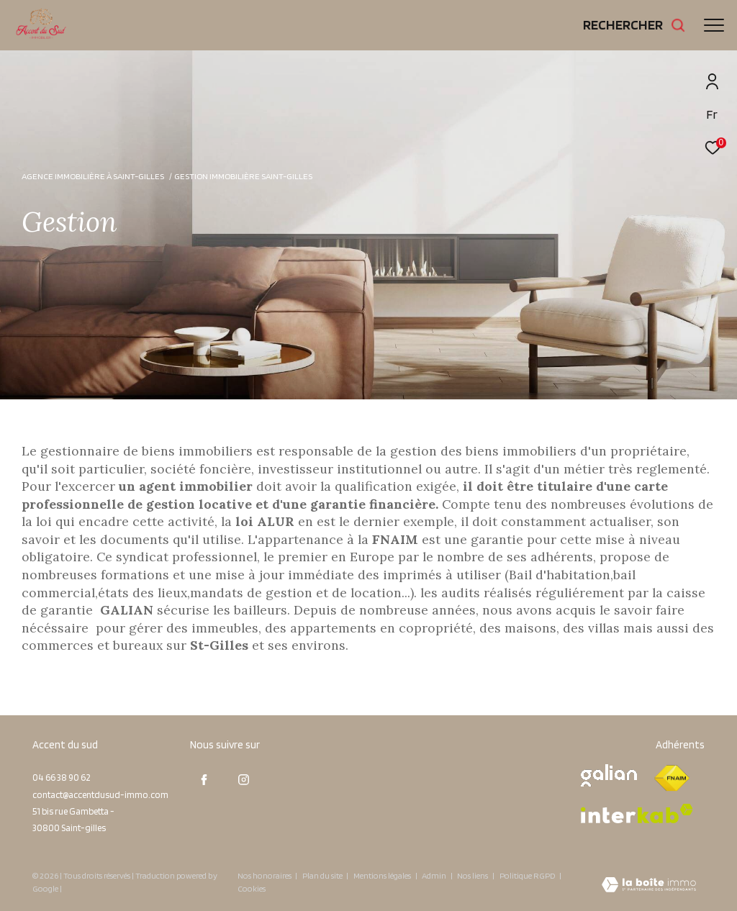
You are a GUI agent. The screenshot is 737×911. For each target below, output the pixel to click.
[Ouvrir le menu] (714, 25)
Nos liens (473, 875)
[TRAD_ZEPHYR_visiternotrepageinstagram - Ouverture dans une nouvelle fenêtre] (244, 779)
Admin (435, 875)
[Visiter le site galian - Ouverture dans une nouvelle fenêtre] (609, 775)
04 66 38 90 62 (61, 777)
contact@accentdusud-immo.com (100, 794)
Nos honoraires (264, 875)
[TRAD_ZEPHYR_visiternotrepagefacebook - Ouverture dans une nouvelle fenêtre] (204, 779)
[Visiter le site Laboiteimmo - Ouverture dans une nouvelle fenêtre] (649, 886)
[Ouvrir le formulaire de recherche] (634, 25)
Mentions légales (382, 875)
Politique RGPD (527, 875)
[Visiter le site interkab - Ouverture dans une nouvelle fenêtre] (637, 813)
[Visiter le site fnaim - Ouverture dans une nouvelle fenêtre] (671, 778)
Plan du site (323, 875)
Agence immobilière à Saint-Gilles (93, 176)
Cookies (252, 889)
